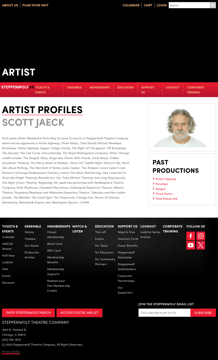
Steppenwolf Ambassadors (127, 266)
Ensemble (74, 87)
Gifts (5, 269)
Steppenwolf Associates (126, 254)
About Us (10, 5)
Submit (213, 5)
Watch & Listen (79, 228)
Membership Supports (55, 271)
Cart (148, 5)
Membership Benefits (55, 259)
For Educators (104, 252)
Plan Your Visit (35, 5)
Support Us (147, 89)
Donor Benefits (128, 245)
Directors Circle (128, 239)
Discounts (8, 282)
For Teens (101, 245)
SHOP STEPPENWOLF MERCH (28, 312)
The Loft (100, 232)
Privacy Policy (11, 351)
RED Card (54, 250)
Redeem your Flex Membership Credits (58, 286)
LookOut (172, 87)
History (29, 232)
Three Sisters (164, 194)
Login (162, 5)
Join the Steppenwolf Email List (166, 304)
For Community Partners (105, 261)
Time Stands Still (166, 198)
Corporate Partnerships (126, 278)
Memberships (99, 87)
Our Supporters (125, 289)
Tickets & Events (42, 89)
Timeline (30, 239)
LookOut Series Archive (150, 234)
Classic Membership (55, 234)
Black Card (54, 244)
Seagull (160, 189)
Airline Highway (166, 179)
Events (6, 276)
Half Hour (8, 255)
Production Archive (32, 254)
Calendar (131, 5)
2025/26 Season (7, 246)
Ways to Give (126, 232)
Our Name (32, 245)
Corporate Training (195, 89)
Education (125, 87)
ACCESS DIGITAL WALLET (79, 312)
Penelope (162, 184)
